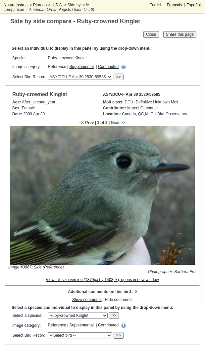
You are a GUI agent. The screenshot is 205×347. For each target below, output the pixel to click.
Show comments (87, 299)
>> (118, 77)
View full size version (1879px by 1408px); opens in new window (102, 279)
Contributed (108, 66)
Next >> (118, 122)
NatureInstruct (16, 5)
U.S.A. (57, 5)
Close (151, 34)
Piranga (40, 5)
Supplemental (82, 66)
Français (174, 5)
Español (193, 5)
